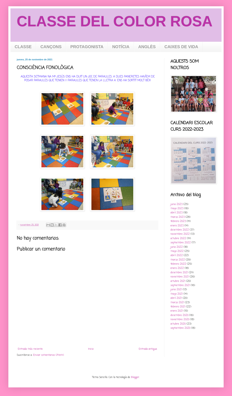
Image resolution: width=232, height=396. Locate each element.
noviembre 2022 (180, 234)
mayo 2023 (176, 208)
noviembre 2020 (179, 319)
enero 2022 (177, 268)
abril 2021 (176, 298)
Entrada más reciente (30, 349)
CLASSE (23, 46)
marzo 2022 (177, 260)
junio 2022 (176, 247)
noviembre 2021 (179, 277)
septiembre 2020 (180, 328)
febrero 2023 (178, 221)
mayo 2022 (177, 251)
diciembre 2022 (179, 230)
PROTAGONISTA (86, 46)
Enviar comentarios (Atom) (48, 355)
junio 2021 (176, 290)
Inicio (91, 349)
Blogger (135, 377)
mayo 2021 (176, 294)
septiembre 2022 (180, 243)
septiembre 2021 (180, 285)
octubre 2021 (177, 281)
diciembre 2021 (179, 273)
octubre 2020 (178, 324)
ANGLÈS (147, 46)
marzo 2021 (177, 302)
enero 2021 (176, 311)
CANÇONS (51, 46)
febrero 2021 (177, 307)
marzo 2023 (177, 217)
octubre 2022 (178, 238)
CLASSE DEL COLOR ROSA (115, 21)
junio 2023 (176, 204)
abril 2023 (176, 213)
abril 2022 (176, 255)
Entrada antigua (148, 349)
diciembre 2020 (179, 315)
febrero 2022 (178, 264)
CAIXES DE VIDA (181, 46)
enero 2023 (177, 226)
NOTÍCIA (120, 46)
